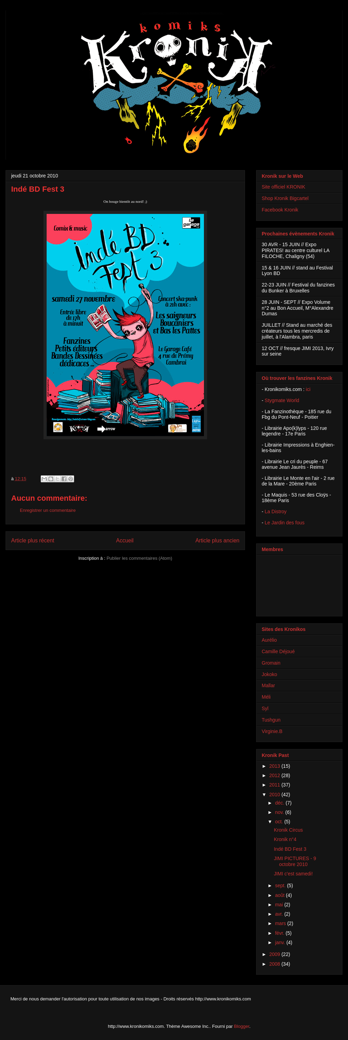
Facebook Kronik (280, 210)
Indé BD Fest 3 (290, 849)
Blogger (241, 1026)
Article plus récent (32, 540)
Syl (265, 708)
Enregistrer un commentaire (48, 510)
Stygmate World (282, 400)
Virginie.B (272, 731)
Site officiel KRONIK (283, 187)
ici (308, 389)
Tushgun (271, 720)
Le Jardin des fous (284, 522)
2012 (275, 775)
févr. (280, 933)
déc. (280, 803)
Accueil (125, 540)
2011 (275, 785)
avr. (279, 914)
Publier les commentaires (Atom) (139, 558)
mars (281, 923)
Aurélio (269, 640)
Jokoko (269, 674)
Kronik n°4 (285, 839)
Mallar (268, 685)
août (280, 895)
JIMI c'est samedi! (293, 873)
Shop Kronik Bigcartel (285, 198)
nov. (280, 812)
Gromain (271, 663)
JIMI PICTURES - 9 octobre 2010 (295, 861)
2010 (275, 794)
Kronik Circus (288, 830)
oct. (279, 821)
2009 (275, 954)
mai (279, 904)
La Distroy (276, 511)
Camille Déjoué (278, 651)
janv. (280, 942)
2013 (275, 766)
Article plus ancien (217, 540)
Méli (266, 697)
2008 (275, 964)
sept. (281, 885)
